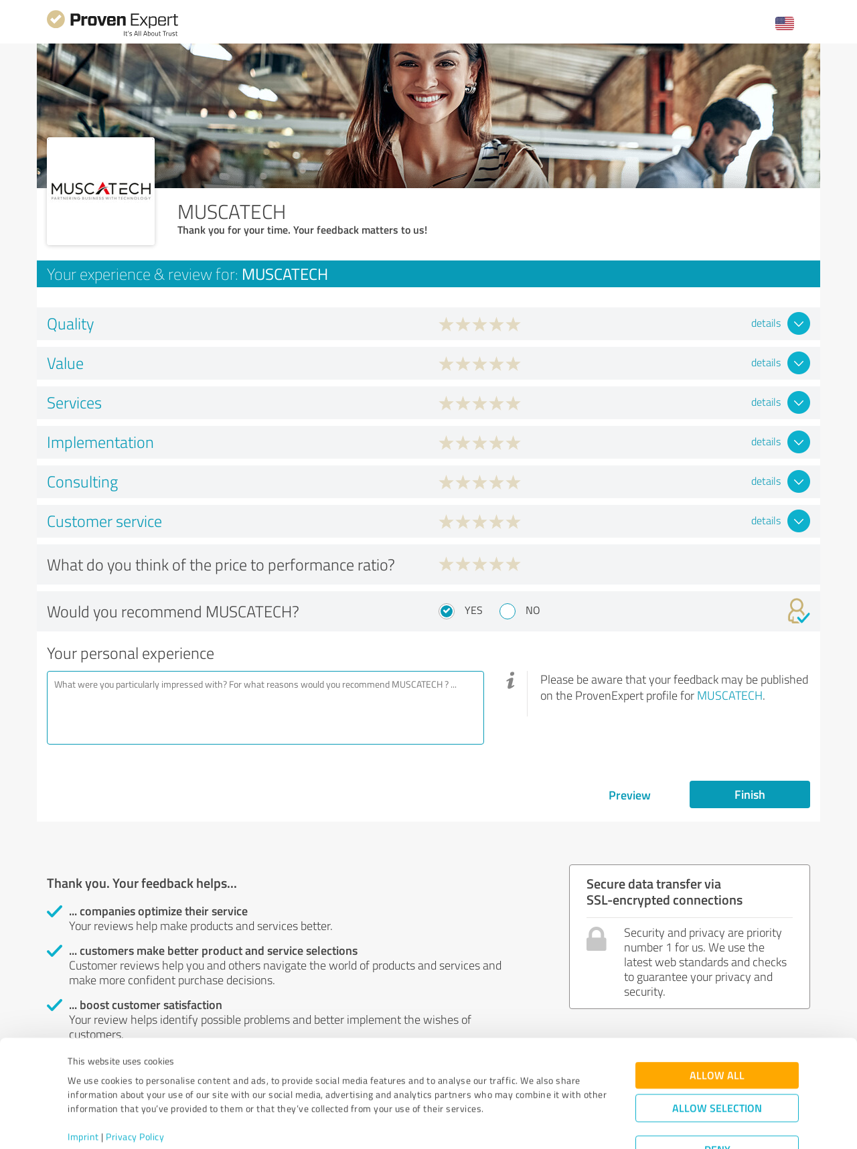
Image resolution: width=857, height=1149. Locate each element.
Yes (474, 610)
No (533, 610)
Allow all (717, 1024)
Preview (630, 794)
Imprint (83, 1086)
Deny (717, 1099)
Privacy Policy (135, 1086)
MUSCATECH (730, 695)
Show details (512, 1124)
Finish (749, 794)
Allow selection (717, 1057)
